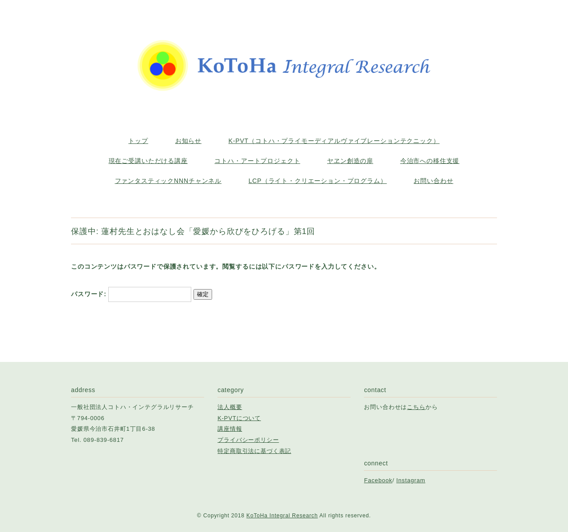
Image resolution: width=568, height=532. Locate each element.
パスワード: (131, 294)
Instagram (410, 480)
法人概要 (229, 407)
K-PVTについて (239, 418)
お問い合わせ (433, 180)
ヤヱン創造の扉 (350, 160)
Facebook (378, 480)
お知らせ (188, 140)
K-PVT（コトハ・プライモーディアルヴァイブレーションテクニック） (334, 140)
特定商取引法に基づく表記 (254, 451)
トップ (138, 140)
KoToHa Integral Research (282, 515)
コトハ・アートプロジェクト (257, 160)
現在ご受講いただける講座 (148, 160)
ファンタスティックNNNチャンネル (168, 180)
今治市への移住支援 (430, 160)
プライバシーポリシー (248, 440)
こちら (416, 407)
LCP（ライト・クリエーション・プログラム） (317, 180)
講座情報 (229, 428)
